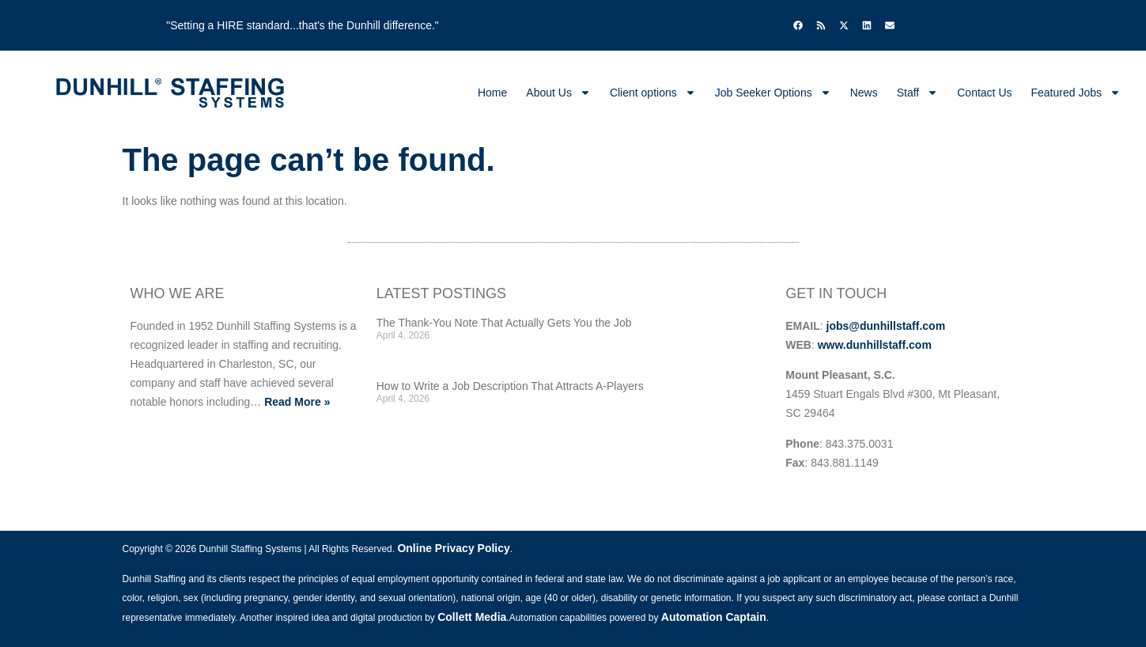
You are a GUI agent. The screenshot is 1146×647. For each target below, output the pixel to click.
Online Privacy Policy (453, 548)
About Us (558, 92)
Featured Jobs (1076, 92)
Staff (918, 92)
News (864, 92)
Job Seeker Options (773, 92)
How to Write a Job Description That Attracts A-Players (510, 386)
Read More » (297, 401)
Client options (653, 92)
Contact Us (984, 92)
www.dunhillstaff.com (875, 345)
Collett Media (471, 617)
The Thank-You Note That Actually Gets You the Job (504, 322)
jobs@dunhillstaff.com (886, 326)
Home (492, 92)
